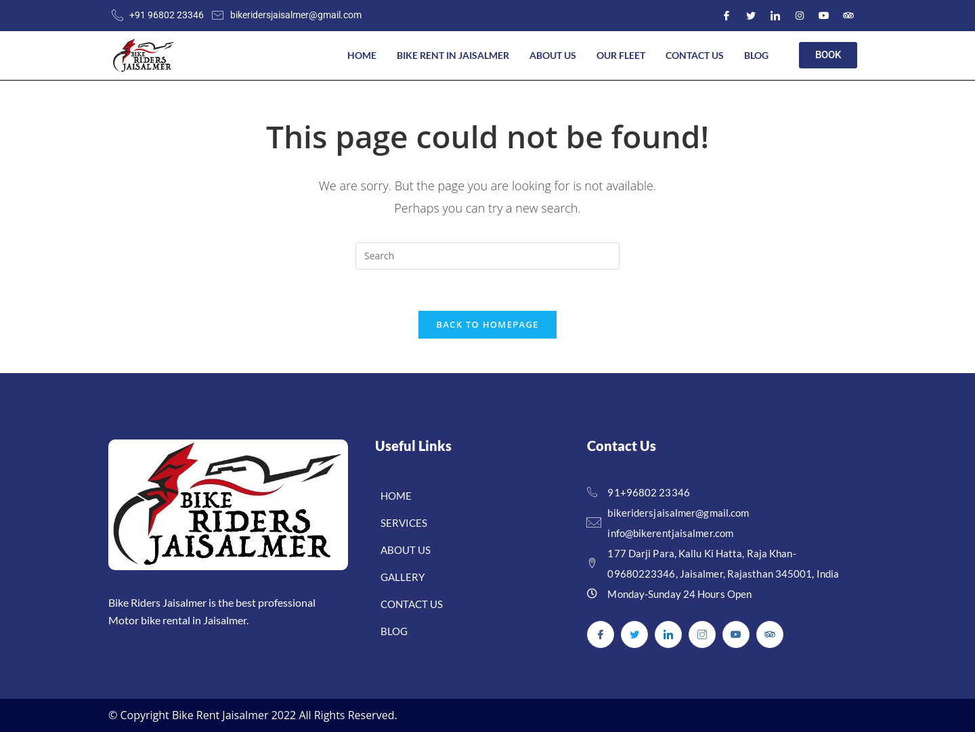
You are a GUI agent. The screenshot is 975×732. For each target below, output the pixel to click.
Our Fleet (621, 55)
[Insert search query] (487, 256)
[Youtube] (824, 15)
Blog (756, 55)
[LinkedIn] (775, 15)
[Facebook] (726, 15)
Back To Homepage (487, 324)
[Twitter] (751, 15)
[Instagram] (799, 15)
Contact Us (695, 55)
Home (361, 55)
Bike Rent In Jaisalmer (453, 55)
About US (552, 55)
